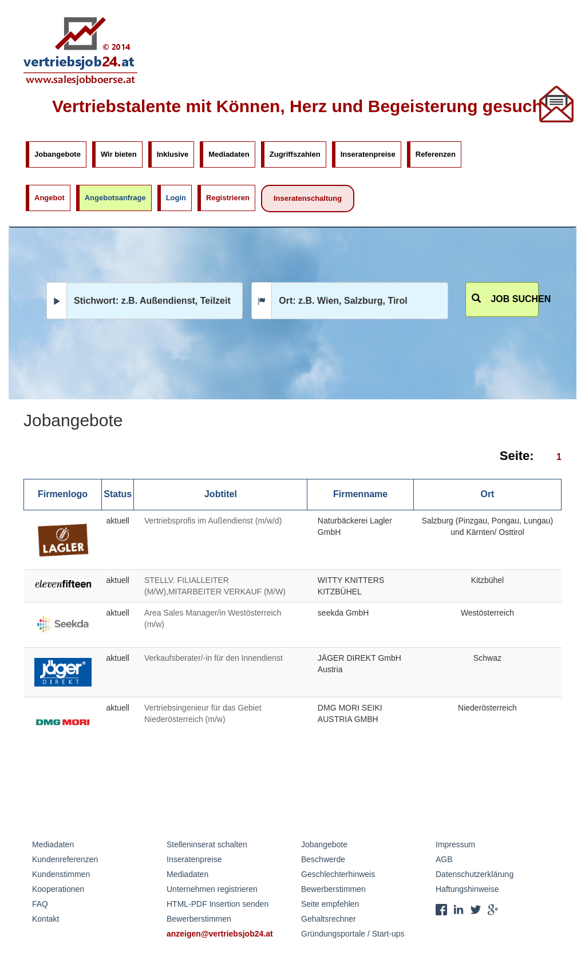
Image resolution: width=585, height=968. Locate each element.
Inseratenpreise (368, 154)
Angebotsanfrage (115, 197)
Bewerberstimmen (199, 918)
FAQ (40, 904)
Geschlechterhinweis (338, 874)
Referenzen (436, 154)
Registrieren (228, 197)
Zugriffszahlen (295, 154)
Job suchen (505, 299)
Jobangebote (57, 154)
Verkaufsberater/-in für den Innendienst (213, 657)
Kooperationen (58, 889)
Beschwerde (323, 859)
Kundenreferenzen (65, 859)
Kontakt (45, 918)
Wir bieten (119, 154)
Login (176, 197)
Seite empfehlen (330, 904)
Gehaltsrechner (328, 918)
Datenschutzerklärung (474, 874)
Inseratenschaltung (308, 198)
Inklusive (173, 154)
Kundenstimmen (61, 874)
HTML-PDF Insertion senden (217, 904)
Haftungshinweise (467, 889)
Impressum (455, 844)
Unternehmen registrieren (212, 889)
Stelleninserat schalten (207, 844)
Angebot (49, 197)
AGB (444, 859)
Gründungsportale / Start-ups (353, 933)
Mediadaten (229, 154)
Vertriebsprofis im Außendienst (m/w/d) (213, 520)
